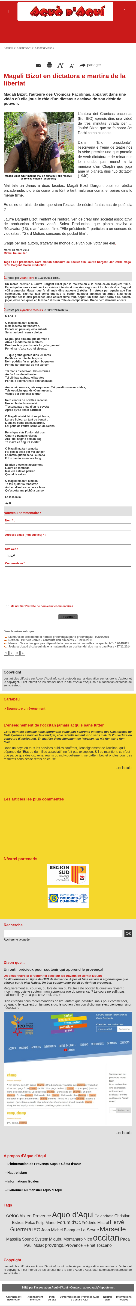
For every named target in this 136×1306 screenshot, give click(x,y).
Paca (125, 1239)
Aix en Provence (35, 1215)
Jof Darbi (115, 262)
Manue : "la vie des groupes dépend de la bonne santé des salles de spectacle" (58, 643)
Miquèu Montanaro (66, 1239)
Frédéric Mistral (95, 1222)
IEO (36, 1229)
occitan (106, 1237)
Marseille (113, 1229)
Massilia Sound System (27, 1239)
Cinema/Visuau (44, 48)
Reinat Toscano (97, 1245)
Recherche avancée (17, 939)
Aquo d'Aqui (73, 1214)
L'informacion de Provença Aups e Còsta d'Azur (43, 1164)
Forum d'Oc (69, 1222)
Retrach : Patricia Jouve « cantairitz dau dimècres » (40, 640)
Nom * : (10, 520)
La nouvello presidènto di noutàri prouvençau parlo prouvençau (48, 636)
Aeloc (12, 1215)
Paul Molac (34, 1245)
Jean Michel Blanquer (60, 1230)
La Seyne (90, 1229)
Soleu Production (34, 265)
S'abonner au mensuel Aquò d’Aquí (33, 1190)
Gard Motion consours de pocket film (60, 262)
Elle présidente (23, 262)
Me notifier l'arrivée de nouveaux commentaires (42, 606)
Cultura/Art (23, 48)
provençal (54, 1245)
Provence (74, 1245)
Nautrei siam (16, 1172)
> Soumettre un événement (24, 708)
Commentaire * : (15, 563)
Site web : (11, 549)
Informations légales (22, 1181)
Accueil (8, 48)
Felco (30, 1222)
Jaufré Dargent (98, 262)
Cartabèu (12, 699)
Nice (88, 1239)
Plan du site (52, 1298)
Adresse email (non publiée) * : (25, 534)
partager (90, 65)
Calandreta (104, 1216)
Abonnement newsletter (13, 1298)
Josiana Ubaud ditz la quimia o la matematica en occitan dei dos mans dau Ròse (59, 646)
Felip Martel (46, 1223)
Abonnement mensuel (35, 1298)
